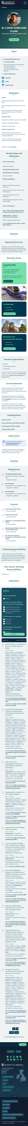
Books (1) (7, 598)
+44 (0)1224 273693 (9, 62)
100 (14, 1037)
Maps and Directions (8, 1087)
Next (12, 1032)
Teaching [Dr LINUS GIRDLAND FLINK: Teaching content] (14, 461)
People (4, 7)
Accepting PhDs (14, 39)
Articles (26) (8, 619)
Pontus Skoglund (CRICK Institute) (11, 426)
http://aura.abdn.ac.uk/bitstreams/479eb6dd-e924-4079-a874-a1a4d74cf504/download (15, 786)
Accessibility (6, 1108)
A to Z (4, 1083)
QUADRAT (8, 399)
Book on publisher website (18, 866)
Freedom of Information (9, 1118)
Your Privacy (6, 1104)
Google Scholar (9, 85)
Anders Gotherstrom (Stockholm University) (13, 423)
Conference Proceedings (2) (12, 609)
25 (9, 1037)
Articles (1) (8, 632)
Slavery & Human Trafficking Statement (12, 1114)
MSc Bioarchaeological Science (11, 169)
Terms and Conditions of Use (10, 1101)
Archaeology (9, 443)
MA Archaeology (9, 483)
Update (22, 1044)
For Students (10, 1051)
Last (17, 1032)
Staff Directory (6, 1090)
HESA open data (22, 373)
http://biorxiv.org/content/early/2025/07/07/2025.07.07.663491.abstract (15, 752)
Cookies (5, 1111)
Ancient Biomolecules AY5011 (13, 509)
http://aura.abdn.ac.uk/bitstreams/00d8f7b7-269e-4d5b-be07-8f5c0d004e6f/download (15, 1021)
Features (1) (8, 623)
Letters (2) (8, 621)
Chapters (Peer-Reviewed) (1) (12, 607)
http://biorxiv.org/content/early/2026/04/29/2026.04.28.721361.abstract (15, 699)
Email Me (7, 281)
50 (12, 1037)
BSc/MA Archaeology (8, 179)
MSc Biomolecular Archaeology (11, 172)
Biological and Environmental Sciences (13, 443)
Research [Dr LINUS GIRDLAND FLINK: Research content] (14, 234)
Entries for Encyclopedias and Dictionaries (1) (12, 612)
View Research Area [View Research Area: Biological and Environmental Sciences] (9, 348)
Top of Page (14, 1096)
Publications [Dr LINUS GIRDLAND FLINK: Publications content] (14, 581)
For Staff (18, 1051)
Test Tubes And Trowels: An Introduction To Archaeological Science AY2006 (15, 537)
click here (13, 147)
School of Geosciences (9, 73)
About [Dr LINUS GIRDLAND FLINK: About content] (14, 51)
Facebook (7, 78)
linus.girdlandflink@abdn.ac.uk (12, 59)
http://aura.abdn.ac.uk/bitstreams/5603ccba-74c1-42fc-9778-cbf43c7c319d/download (15, 900)
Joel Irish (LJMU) (6, 419)
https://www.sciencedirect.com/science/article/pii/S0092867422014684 (15, 1012)
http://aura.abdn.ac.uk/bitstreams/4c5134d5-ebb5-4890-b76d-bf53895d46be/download (15, 964)
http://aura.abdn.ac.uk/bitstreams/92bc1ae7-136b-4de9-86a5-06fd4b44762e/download (15, 822)
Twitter (7, 81)
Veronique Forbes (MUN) (8, 429)
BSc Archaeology (9, 491)
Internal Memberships (8, 161)
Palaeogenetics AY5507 (11, 514)
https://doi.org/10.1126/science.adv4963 (15, 757)
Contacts (5, 1080)
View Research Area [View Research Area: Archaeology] (9, 313)
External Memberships (8, 206)
